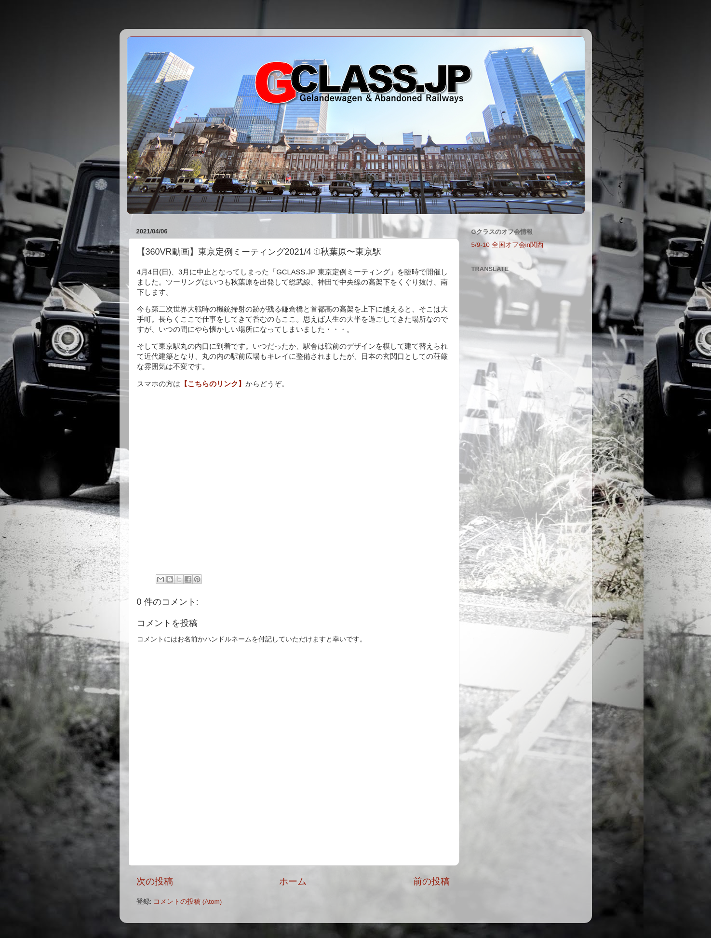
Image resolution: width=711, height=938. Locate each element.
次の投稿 (154, 881)
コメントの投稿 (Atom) (187, 901)
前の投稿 (431, 881)
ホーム (293, 881)
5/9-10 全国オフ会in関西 (507, 244)
